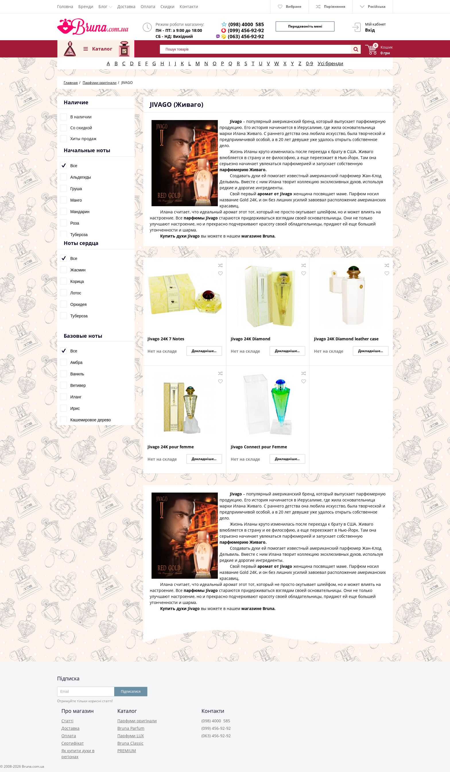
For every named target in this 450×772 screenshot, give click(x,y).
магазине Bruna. (258, 236)
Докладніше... (204, 350)
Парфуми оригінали (137, 720)
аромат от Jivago (274, 193)
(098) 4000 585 (246, 24)
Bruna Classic (130, 743)
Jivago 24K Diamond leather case (346, 339)
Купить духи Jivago (180, 236)
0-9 (309, 63)
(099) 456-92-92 (246, 30)
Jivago (236, 121)
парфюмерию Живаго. (243, 169)
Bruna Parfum (130, 728)
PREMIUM (126, 750)
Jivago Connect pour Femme (259, 447)
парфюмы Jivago (201, 218)
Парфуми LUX (130, 735)
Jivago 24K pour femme (171, 447)
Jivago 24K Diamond (250, 339)
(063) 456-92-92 (246, 36)
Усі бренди (330, 63)
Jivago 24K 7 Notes (166, 339)
